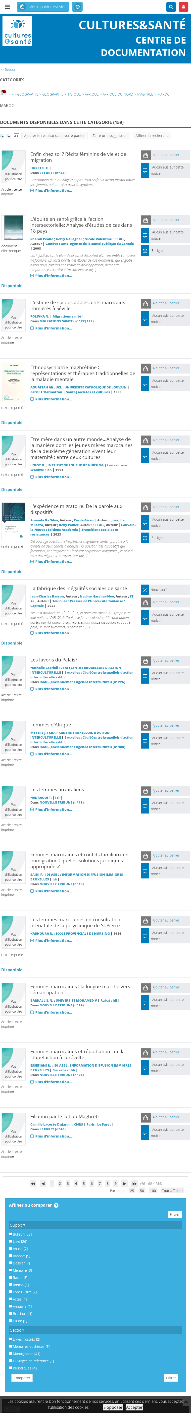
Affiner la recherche (152, 135)
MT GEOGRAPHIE (24, 94)
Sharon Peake (41, 239)
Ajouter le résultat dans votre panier (54, 135)
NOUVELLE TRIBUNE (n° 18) (62, 884)
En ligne (157, 250)
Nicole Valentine (98, 239)
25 (132, 1190)
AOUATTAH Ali (41, 387)
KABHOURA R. (41, 933)
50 (142, 1190)
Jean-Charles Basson (47, 596)
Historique (77, 7)
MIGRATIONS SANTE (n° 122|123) (67, 321)
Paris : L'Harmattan (46, 392)
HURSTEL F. (39, 168)
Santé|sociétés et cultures (88, 392)
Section (17, 1330)
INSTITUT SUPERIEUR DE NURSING (76, 465)
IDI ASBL (52, 874)
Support (18, 1225)
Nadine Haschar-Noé (97, 596)
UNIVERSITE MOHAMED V (76, 1000)
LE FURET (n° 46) (53, 1129)
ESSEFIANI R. (40, 1065)
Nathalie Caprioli (44, 668)
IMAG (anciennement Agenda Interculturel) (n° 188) (82, 747)
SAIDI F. (36, 874)
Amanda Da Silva (44, 520)
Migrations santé (67, 316)
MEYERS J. (38, 733)
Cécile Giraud (85, 520)
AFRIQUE (92, 94)
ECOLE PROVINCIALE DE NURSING (82, 933)
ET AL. (119, 239)
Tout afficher (172, 1190)
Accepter (134, 1407)
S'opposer (113, 1407)
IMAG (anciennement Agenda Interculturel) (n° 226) (82, 682)
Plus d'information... (53, 190)
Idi (57, 798)
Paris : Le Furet (99, 1124)
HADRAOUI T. (41, 798)
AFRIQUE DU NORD (118, 94)
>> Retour (7, 69)
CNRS (78, 1124)
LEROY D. (37, 465)
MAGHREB (145, 94)
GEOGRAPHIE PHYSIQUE (61, 94)
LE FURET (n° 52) (53, 173)
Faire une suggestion (110, 135)
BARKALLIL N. (41, 1000)
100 (153, 1190)
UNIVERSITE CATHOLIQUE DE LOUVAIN (95, 387)
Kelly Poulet (69, 525)
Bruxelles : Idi (63, 1070)
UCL (58, 387)
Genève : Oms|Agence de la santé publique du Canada (90, 244)
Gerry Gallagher (69, 239)
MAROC (163, 94)
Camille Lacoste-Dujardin (51, 1124)
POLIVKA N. (39, 316)
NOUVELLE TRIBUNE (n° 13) (62, 802)
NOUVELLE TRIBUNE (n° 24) (62, 1005)
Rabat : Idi (108, 1000)
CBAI (64, 668)
